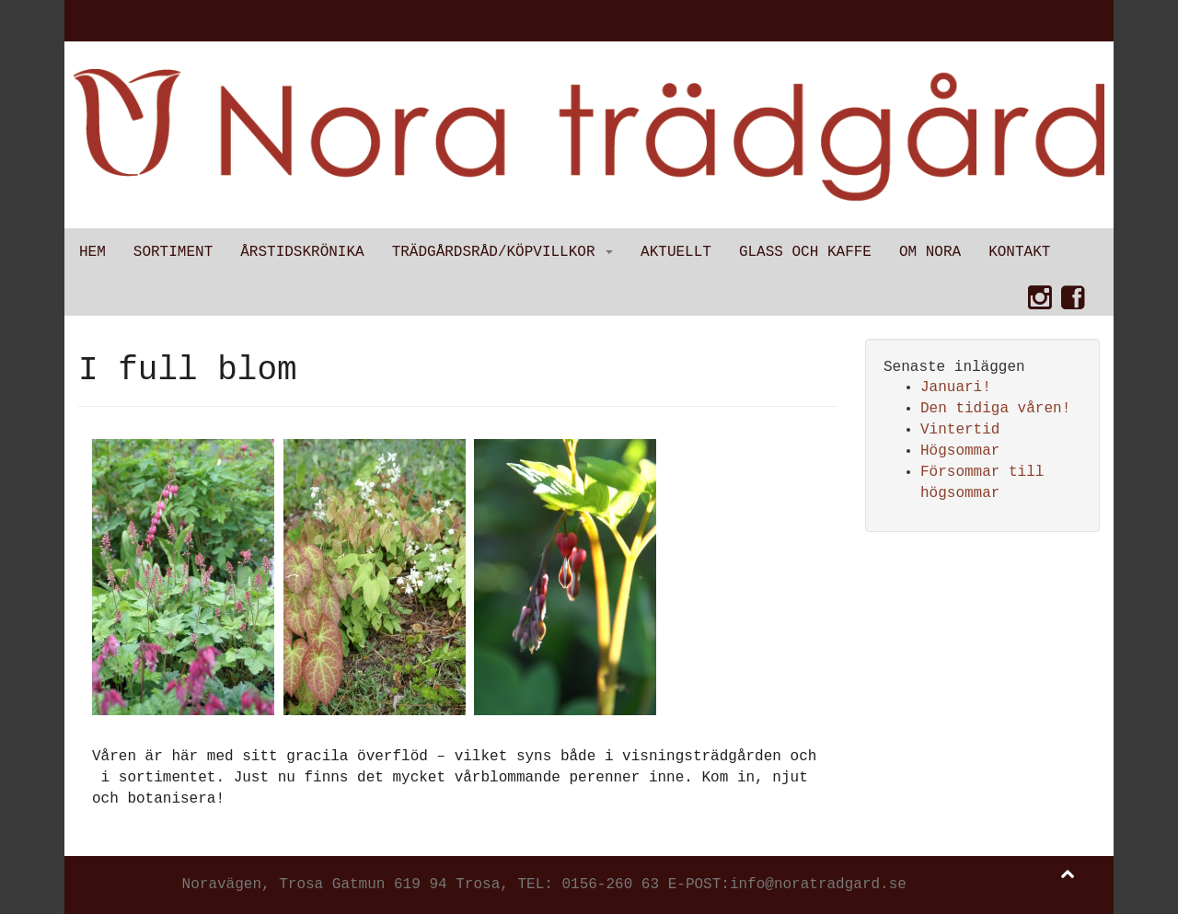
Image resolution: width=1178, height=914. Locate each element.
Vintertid (959, 430)
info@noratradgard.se (818, 884)
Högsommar (959, 451)
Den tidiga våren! (995, 408)
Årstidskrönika (302, 252)
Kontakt (1019, 252)
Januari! (955, 387)
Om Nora (930, 252)
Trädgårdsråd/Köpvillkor (502, 252)
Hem (92, 252)
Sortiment (173, 252)
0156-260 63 (610, 884)
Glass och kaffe (805, 252)
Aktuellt (676, 252)
